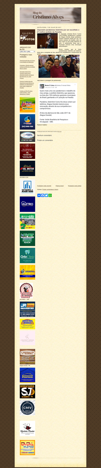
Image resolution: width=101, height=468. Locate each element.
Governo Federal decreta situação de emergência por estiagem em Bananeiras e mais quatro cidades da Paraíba (27, 84)
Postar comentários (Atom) (50, 189)
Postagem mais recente (44, 186)
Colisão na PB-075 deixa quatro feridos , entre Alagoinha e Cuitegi (26, 92)
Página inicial (60, 186)
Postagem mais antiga (74, 186)
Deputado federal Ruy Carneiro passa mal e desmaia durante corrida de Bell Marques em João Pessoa (27, 75)
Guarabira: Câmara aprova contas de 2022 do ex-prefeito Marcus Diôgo (27, 67)
